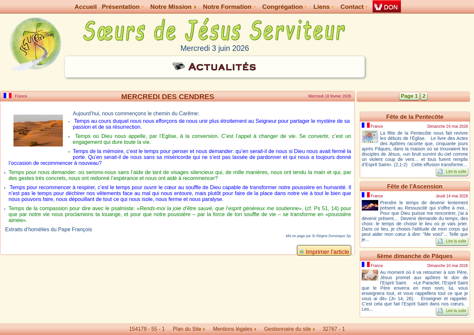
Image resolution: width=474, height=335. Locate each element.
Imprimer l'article (324, 252)
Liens (323, 6)
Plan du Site (187, 329)
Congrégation (284, 6)
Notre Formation (229, 6)
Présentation (123, 6)
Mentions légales (234, 329)
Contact (354, 6)
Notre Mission (173, 6)
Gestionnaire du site (289, 329)
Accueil (86, 6)
